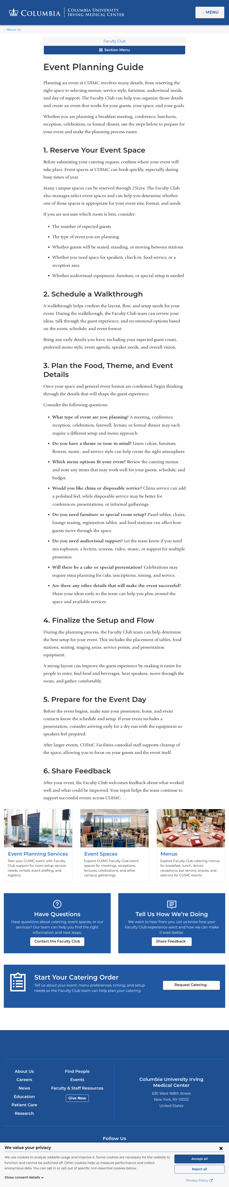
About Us (12, 29)
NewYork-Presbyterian (150, 1047)
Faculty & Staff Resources (77, 1088)
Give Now (77, 1098)
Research (24, 1113)
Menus (191, 845)
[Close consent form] (221, 1148)
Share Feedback (174, 942)
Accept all (199, 1159)
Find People (77, 1071)
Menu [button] (213, 12)
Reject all (199, 1169)
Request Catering (198, 986)
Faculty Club (115, 41)
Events (77, 1080)
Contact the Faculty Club (57, 941)
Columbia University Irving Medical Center (78, 1044)
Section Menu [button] (114, 50)
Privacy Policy (199, 1180)
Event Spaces (115, 845)
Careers (24, 1080)
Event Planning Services (38, 845)
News (24, 1088)
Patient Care (24, 1105)
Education (24, 1096)
